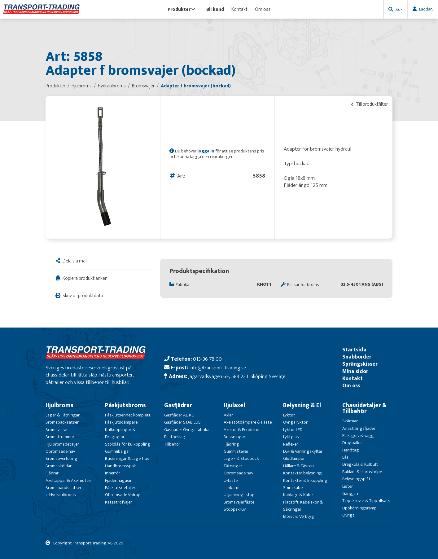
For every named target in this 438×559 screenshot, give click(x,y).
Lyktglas (291, 437)
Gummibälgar (117, 451)
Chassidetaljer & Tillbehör (364, 408)
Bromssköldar (59, 466)
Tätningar (233, 466)
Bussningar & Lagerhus (127, 458)
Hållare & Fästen (298, 466)
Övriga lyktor (295, 422)
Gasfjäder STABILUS (182, 422)
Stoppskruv (235, 509)
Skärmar (350, 421)
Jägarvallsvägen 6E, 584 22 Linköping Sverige (236, 376)
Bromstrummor (60, 437)
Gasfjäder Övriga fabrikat (187, 430)
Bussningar (234, 437)
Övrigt (348, 515)
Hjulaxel (234, 405)
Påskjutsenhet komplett (128, 415)
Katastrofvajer (118, 502)
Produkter (181, 9)
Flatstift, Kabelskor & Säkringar (303, 505)
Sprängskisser (360, 363)
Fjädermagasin (119, 480)
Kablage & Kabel (298, 495)
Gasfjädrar (178, 405)
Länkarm (231, 487)
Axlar (228, 415)
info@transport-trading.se (217, 367)
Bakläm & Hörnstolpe (362, 472)
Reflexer (290, 444)
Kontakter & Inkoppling (305, 480)
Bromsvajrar (57, 430)
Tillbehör (172, 444)
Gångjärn (351, 493)
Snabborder (356, 356)
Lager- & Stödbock (241, 458)
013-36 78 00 (207, 358)
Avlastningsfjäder (358, 428)
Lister (347, 486)
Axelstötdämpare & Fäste (248, 422)
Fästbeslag (174, 437)
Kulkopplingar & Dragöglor (120, 433)
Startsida (354, 349)
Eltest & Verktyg (298, 516)
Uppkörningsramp (359, 508)
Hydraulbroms (62, 495)
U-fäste (231, 480)
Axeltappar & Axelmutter (69, 480)
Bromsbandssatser (63, 487)
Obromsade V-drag (123, 495)
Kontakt (239, 9)
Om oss (262, 9)
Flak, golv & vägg (358, 435)
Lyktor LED (293, 430)
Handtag (350, 450)
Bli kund (215, 9)
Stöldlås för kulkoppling (127, 444)
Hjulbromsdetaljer (62, 444)
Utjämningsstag (239, 495)
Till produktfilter (369, 104)
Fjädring (231, 444)
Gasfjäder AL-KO (179, 415)
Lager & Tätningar (63, 415)
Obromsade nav (60, 451)
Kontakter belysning (302, 473)
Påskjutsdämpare (121, 422)
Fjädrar (52, 473)
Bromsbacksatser (62, 422)
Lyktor (289, 415)
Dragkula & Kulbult (360, 464)
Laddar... (426, 9)
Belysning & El (302, 405)
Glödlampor (294, 458)
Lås (345, 457)
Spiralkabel (293, 487)
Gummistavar (236, 451)
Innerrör (112, 473)
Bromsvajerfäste (239, 502)
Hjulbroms (59, 405)
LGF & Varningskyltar (302, 451)
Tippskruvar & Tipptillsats (366, 500)
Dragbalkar (352, 443)
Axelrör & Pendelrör (242, 430)
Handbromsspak (120, 466)
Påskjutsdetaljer (120, 487)
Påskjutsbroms (125, 405)
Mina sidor (355, 371)
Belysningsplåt (356, 479)
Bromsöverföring (61, 458)
